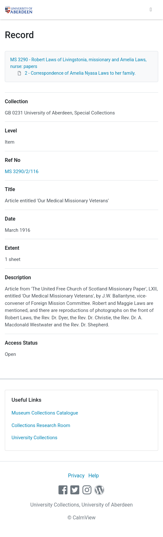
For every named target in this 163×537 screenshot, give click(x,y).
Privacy (76, 476)
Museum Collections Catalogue (45, 413)
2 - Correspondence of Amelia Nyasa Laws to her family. (80, 73)
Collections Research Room (41, 425)
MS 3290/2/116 (22, 171)
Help (93, 476)
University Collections (35, 438)
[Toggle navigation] (151, 10)
